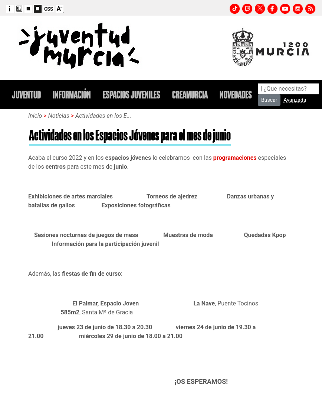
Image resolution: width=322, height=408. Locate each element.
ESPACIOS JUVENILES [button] (131, 94)
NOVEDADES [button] (236, 94)
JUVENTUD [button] (26, 94)
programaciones (235, 157)
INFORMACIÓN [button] (72, 94)
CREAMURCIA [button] (190, 94)
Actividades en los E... (103, 115)
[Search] (288, 88)
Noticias (59, 115)
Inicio (35, 115)
